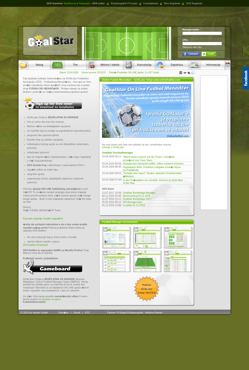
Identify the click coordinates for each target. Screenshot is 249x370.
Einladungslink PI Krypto (121, 3)
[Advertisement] (124, 17)
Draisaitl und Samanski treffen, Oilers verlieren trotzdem (153, 163)
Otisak (76, 312)
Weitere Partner (154, 312)
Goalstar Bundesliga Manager (139, 192)
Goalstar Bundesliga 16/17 (137, 199)
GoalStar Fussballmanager (117, 152)
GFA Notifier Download (35, 245)
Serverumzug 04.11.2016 (137, 195)
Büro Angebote (169, 3)
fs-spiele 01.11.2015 (134, 205)
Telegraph (84, 3)
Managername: (191, 29)
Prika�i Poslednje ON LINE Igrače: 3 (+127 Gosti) (134, 72)
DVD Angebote (191, 3)
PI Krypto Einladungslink (130, 312)
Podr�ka (63, 312)
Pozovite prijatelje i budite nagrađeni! (43, 218)
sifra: (185, 39)
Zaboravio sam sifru (192, 47)
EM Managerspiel (132, 202)
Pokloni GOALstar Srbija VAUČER (147, 289)
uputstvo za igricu (51, 299)
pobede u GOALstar (113, 147)
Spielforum (70, 3)
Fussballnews (148, 3)
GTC (88, 312)
